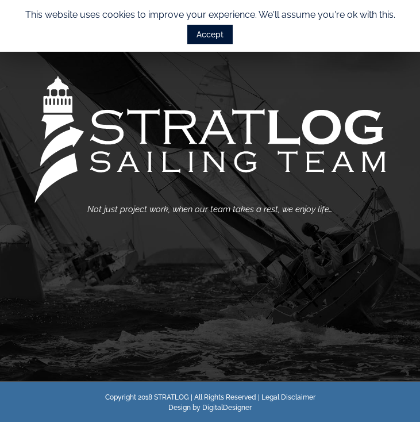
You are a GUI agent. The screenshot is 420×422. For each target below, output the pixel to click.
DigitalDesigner (227, 408)
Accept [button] (210, 34)
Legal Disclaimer (288, 397)
